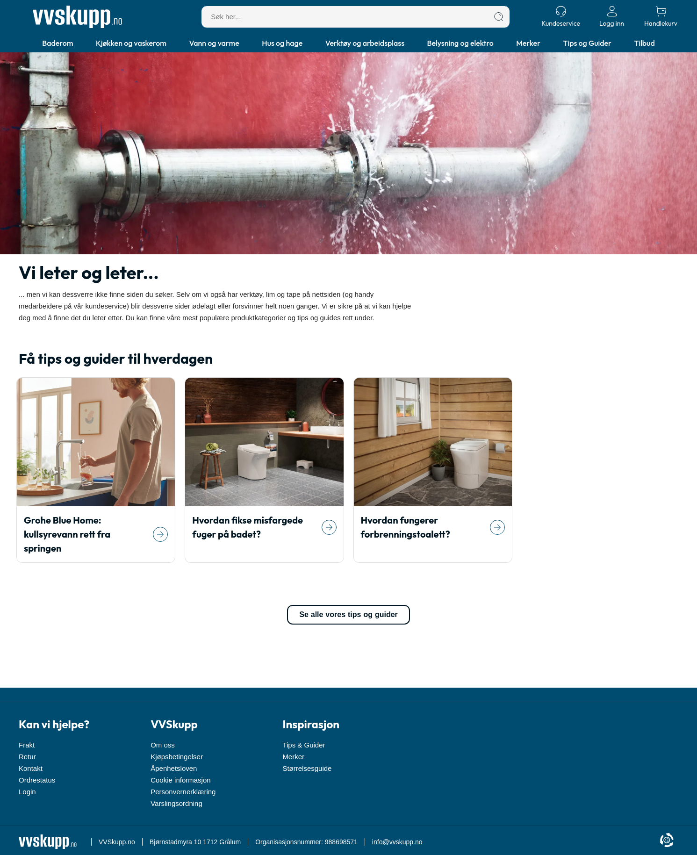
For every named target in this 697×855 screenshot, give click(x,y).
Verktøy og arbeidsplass (364, 43)
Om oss (163, 745)
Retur (27, 757)
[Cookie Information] (667, 840)
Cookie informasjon (180, 780)
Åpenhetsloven (174, 768)
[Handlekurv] (661, 16)
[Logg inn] (611, 16)
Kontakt (31, 768)
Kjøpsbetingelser (177, 757)
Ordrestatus (37, 780)
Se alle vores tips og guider (348, 614)
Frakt (27, 745)
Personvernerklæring (183, 792)
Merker (528, 43)
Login (27, 792)
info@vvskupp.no (397, 842)
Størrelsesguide (306, 768)
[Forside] (77, 17)
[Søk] (499, 17)
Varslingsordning (176, 803)
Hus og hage (282, 43)
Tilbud (644, 43)
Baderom (57, 43)
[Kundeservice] (561, 16)
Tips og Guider (587, 43)
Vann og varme (214, 43)
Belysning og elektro (460, 43)
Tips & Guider (303, 745)
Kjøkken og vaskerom (131, 43)
